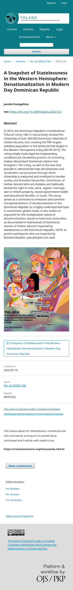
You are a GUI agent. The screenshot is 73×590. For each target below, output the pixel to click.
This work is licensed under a (21, 409)
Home (7, 61)
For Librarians (14, 500)
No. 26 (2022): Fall (40, 61)
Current (12, 29)
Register (45, 29)
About (50, 37)
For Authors (12, 494)
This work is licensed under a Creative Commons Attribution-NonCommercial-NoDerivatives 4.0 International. (32, 544)
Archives (28, 29)
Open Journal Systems (19, 516)
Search (36, 51)
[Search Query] (36, 45)
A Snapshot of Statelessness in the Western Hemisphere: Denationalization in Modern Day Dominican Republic (33, 348)
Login (59, 29)
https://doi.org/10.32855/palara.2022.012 (36, 112)
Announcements (29, 37)
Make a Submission (20, 466)
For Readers (13, 488)
